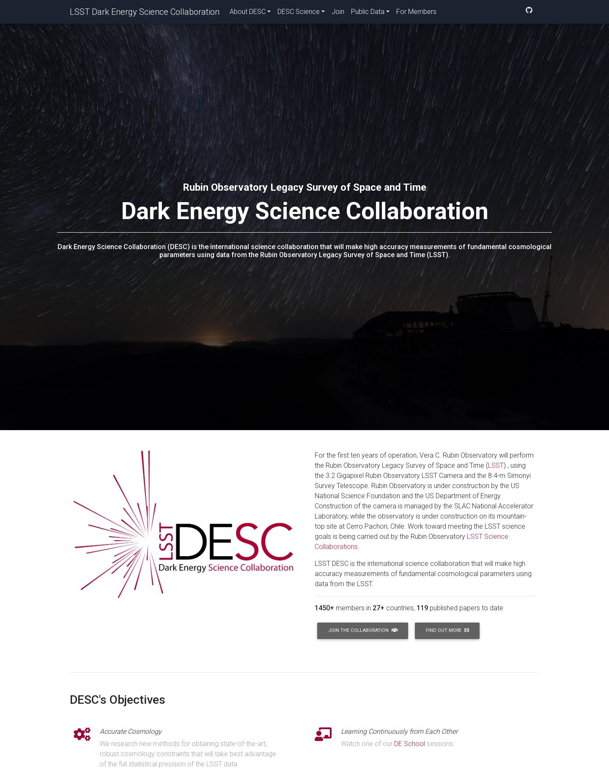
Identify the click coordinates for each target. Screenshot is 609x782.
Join (338, 13)
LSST (496, 465)
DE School (409, 744)
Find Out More (447, 630)
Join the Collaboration (363, 630)
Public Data (367, 13)
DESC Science (298, 13)
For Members (416, 13)
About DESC (248, 13)
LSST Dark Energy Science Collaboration (144, 13)
